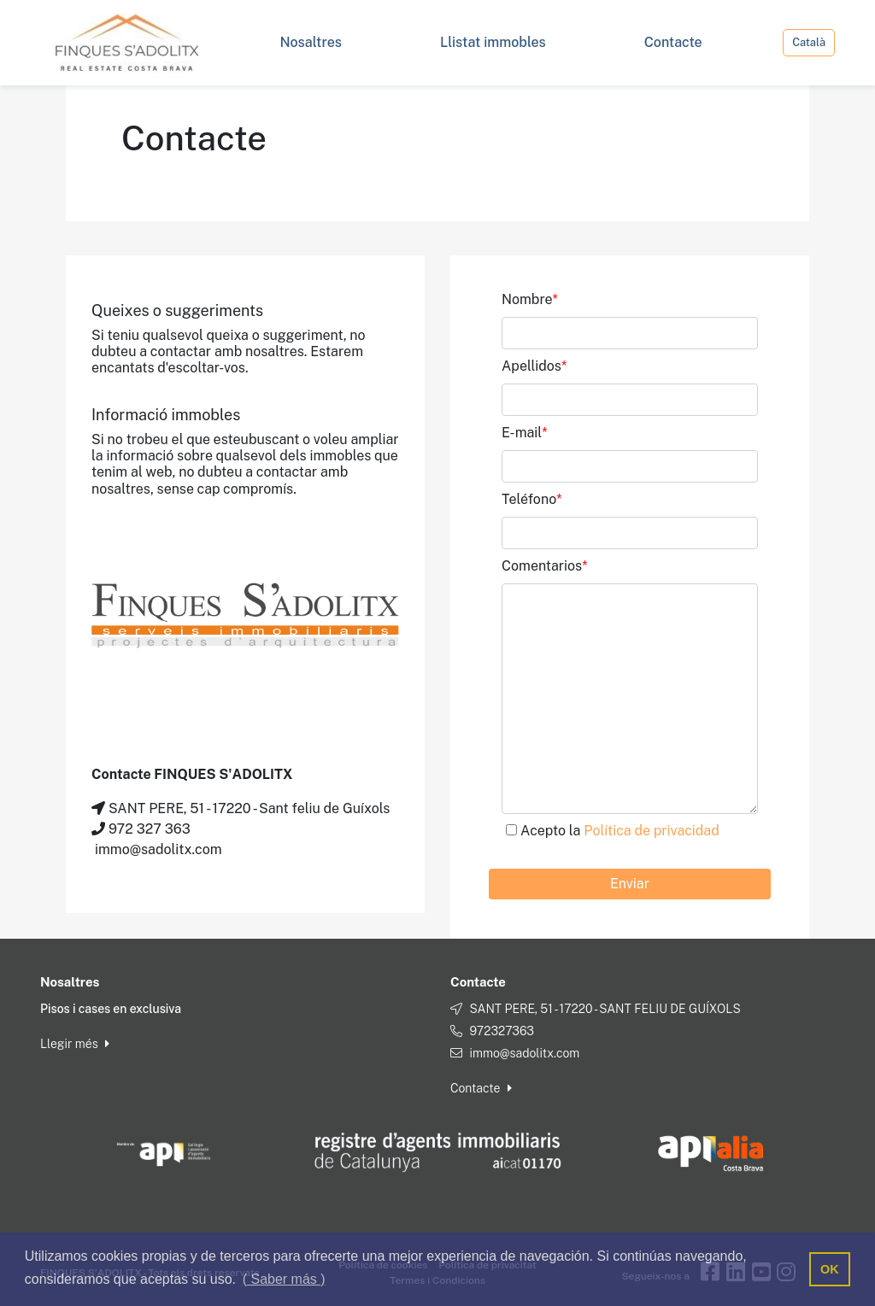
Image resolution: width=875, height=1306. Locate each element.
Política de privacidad (651, 831)
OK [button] (829, 1269)
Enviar (629, 884)
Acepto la (619, 831)
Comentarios (544, 566)
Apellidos (534, 366)
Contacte (481, 1088)
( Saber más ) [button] (284, 1279)
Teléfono (532, 499)
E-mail (525, 433)
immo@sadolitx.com (524, 1053)
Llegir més (74, 1044)
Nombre (530, 299)
